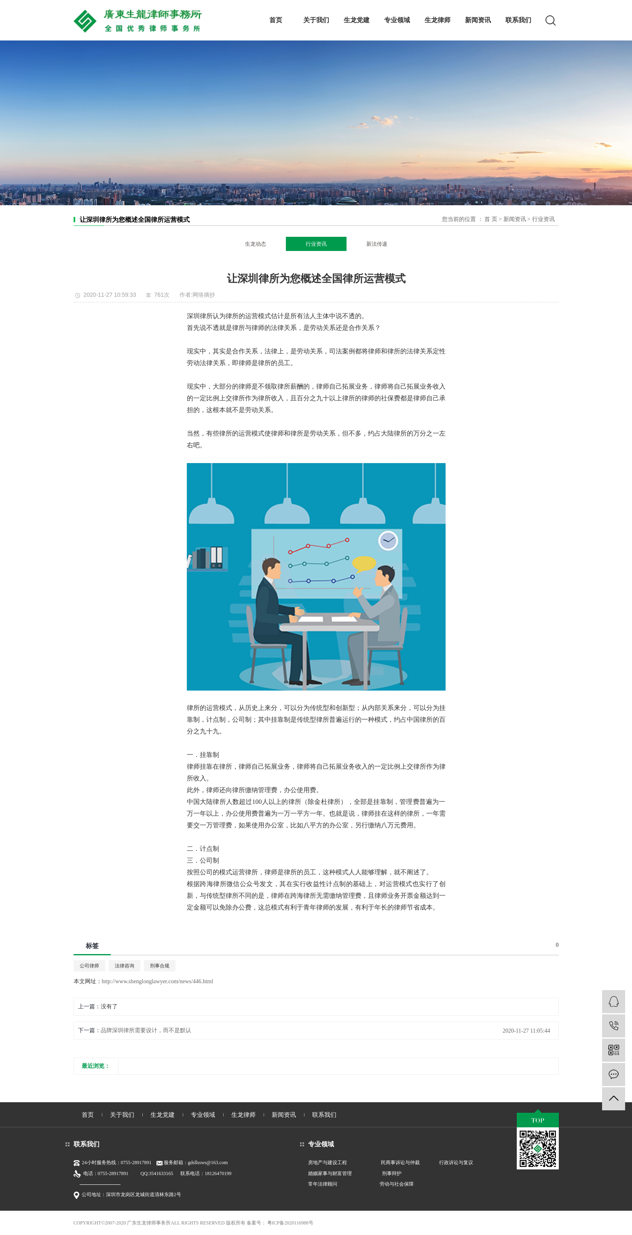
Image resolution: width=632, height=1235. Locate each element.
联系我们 (518, 20)
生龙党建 (357, 20)
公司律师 (89, 966)
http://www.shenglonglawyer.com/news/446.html (157, 981)
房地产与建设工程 (327, 1162)
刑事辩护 (392, 1173)
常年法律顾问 (322, 1184)
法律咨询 (124, 966)
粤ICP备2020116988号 (290, 1223)
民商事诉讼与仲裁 (400, 1162)
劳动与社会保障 (397, 1184)
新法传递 (376, 244)
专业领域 (397, 20)
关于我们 (316, 20)
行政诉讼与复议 (456, 1162)
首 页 (490, 219)
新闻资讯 (478, 20)
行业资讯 (543, 219)
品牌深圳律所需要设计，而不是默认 (146, 1030)
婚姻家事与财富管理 (330, 1173)
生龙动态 (255, 244)
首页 (275, 20)
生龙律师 (437, 20)
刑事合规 (159, 966)
